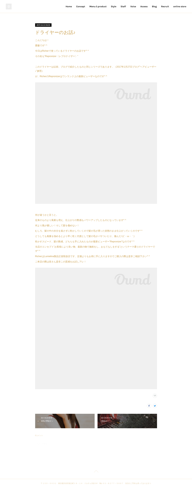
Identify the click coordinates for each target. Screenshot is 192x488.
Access (144, 6)
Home (69, 6)
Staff (123, 6)
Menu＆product (98, 6)
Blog (154, 6)
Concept (80, 6)
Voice (133, 6)
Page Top (96, 471)
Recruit (165, 6)
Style (113, 6)
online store (179, 6)
